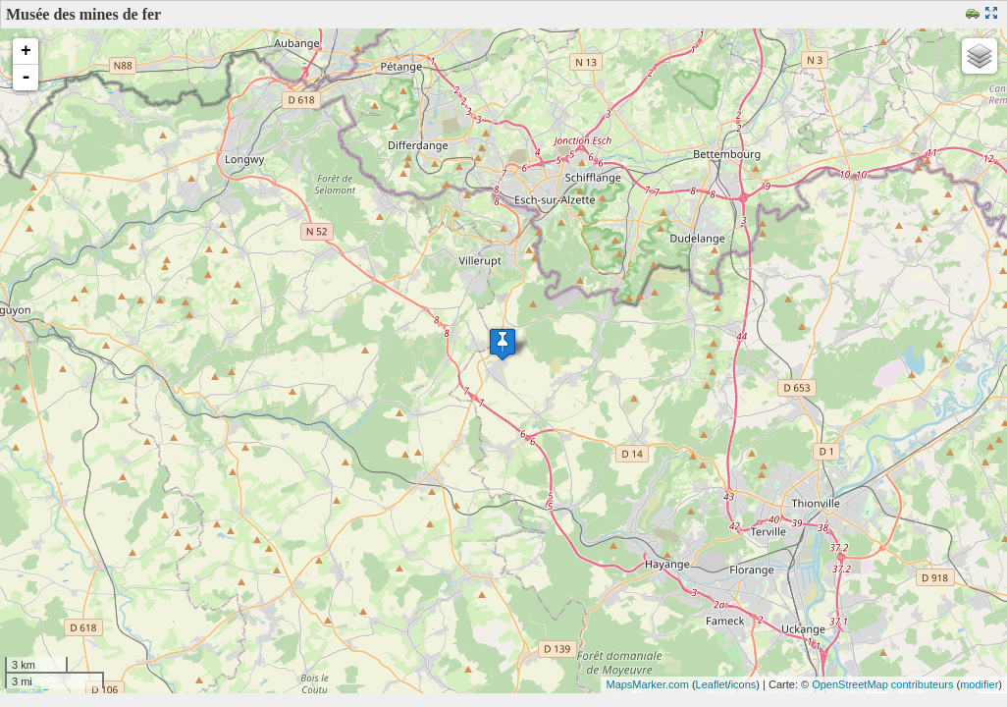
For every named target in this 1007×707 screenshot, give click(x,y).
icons (744, 684)
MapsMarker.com (647, 684)
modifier (979, 684)
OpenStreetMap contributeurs (882, 684)
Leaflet (712, 684)
